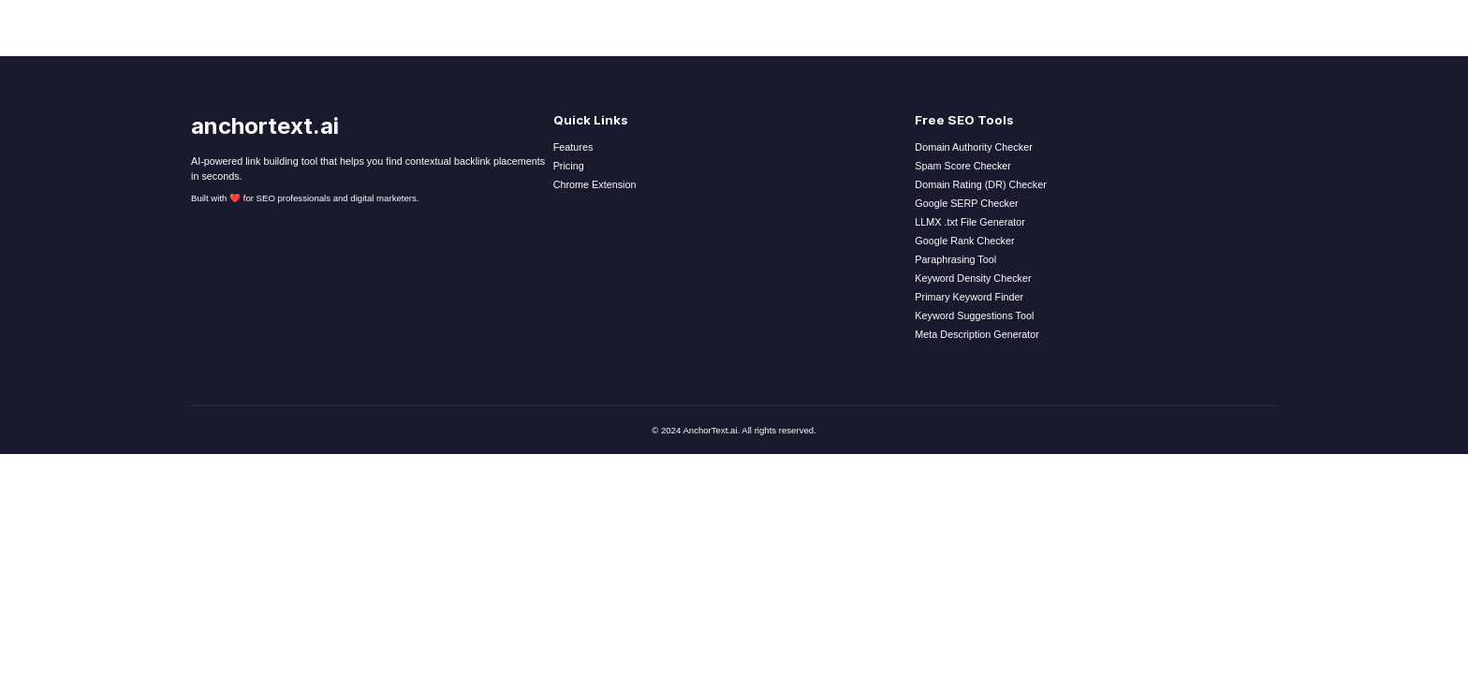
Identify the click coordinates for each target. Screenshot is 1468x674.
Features (573, 147)
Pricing (568, 165)
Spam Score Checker (963, 165)
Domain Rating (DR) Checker (980, 184)
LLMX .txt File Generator (970, 221)
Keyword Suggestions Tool (974, 315)
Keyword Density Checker (973, 278)
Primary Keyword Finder (969, 296)
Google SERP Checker (966, 203)
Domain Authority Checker (973, 147)
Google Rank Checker (964, 240)
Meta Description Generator (977, 334)
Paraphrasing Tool (955, 259)
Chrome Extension (595, 184)
